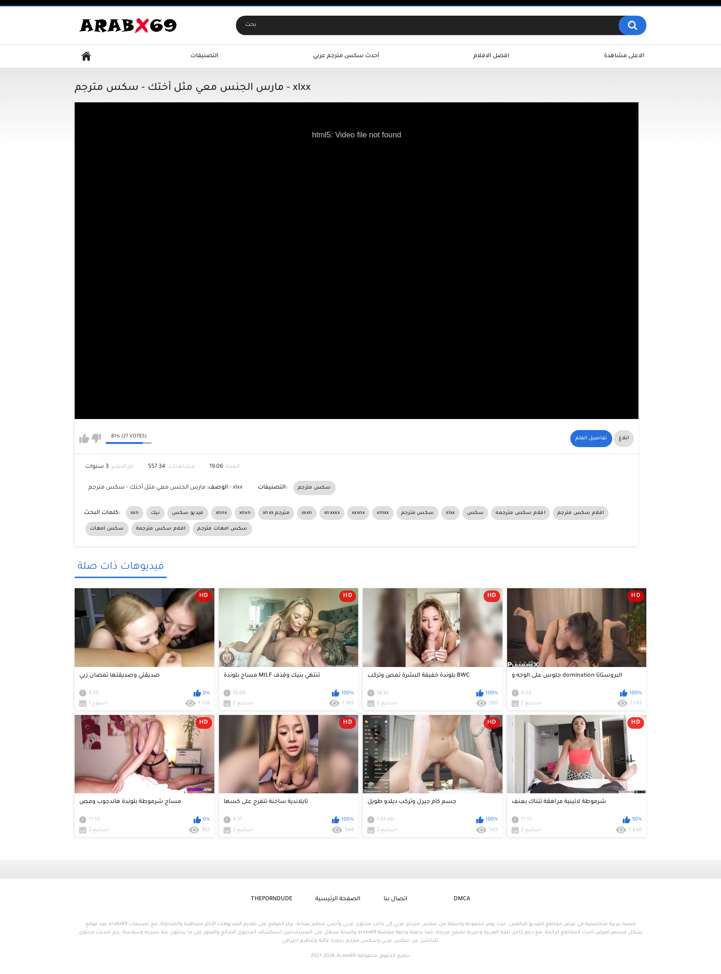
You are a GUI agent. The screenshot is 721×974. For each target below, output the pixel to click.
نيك (155, 513)
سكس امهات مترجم (222, 528)
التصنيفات (204, 56)
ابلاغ (624, 438)
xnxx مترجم (276, 513)
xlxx (450, 513)
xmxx (383, 513)
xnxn (245, 513)
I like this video (84, 438)
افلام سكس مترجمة (161, 528)
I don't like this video (96, 438)
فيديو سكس (188, 513)
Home (86, 56)
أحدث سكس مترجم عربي (346, 56)
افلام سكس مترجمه (520, 513)
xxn (134, 513)
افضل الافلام (491, 56)
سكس (475, 513)
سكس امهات (107, 528)
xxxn (306, 513)
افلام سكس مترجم (580, 513)
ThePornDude (271, 899)
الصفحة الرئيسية (337, 899)
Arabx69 (346, 956)
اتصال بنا (396, 899)
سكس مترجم (314, 487)
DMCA (462, 899)
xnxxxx (332, 513)
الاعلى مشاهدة (624, 56)
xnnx (221, 513)
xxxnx (358, 513)
